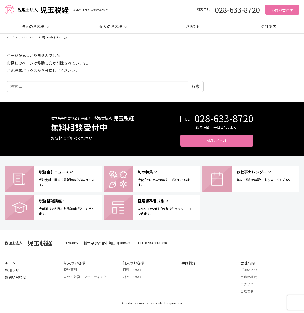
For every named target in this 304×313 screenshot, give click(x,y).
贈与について (132, 276)
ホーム (10, 262)
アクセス (246, 284)
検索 (196, 86)
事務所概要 (248, 276)
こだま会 (247, 291)
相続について (132, 269)
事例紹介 (191, 26)
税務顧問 (70, 269)
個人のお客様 (133, 262)
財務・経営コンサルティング (85, 276)
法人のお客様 (74, 262)
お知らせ (12, 269)
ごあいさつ (248, 269)
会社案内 (268, 26)
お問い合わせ (282, 9)
